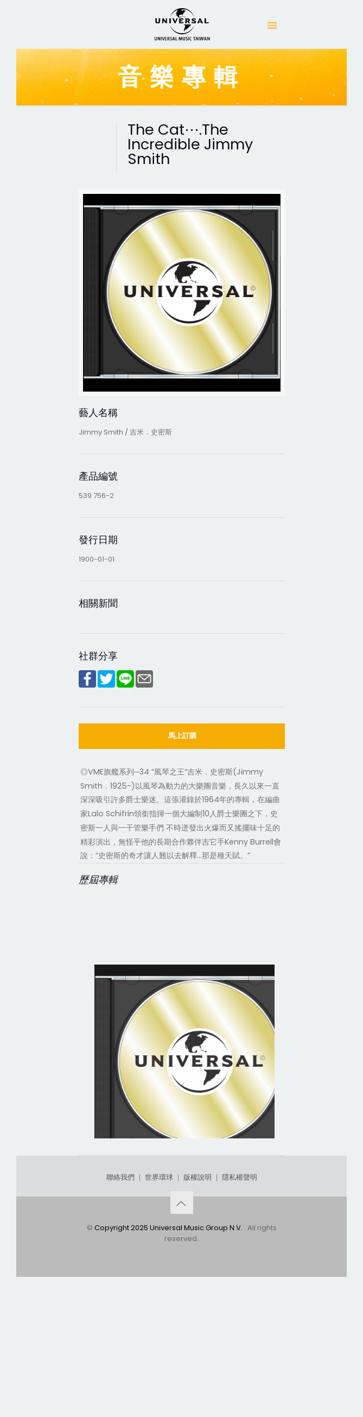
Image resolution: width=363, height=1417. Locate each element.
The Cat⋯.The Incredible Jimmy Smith (184, 1192)
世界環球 (159, 1301)
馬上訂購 (182, 735)
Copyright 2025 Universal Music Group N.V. (169, 1351)
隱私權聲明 (239, 1301)
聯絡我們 (120, 1301)
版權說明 (197, 1301)
